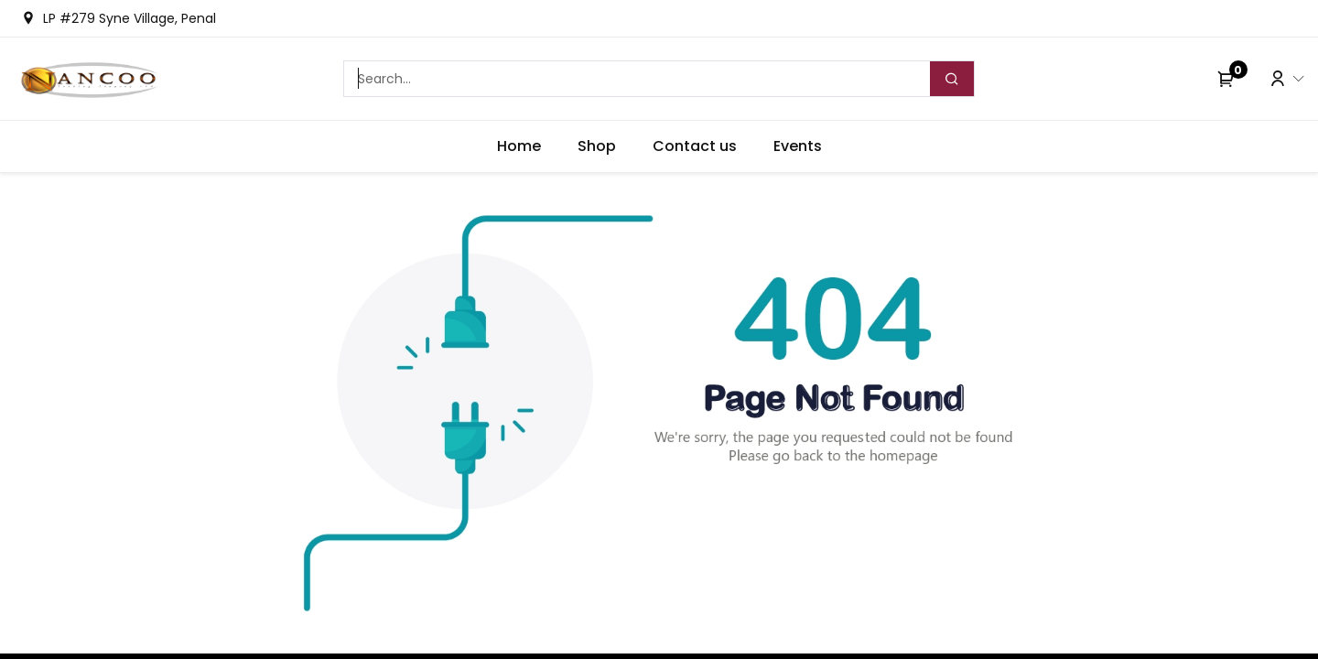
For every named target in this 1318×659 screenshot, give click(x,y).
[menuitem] (519, 146)
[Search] (952, 78)
